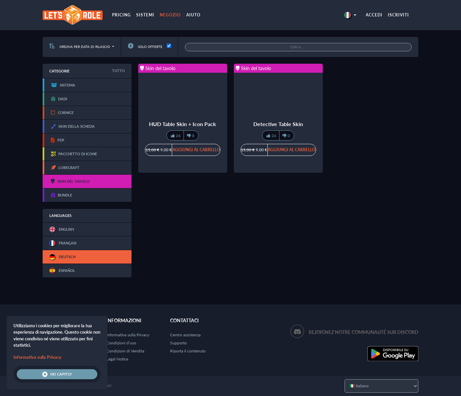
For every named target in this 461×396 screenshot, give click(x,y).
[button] (350, 15)
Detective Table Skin (278, 124)
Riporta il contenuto (188, 350)
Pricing (121, 14)
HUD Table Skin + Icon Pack (182, 124)
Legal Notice (117, 358)
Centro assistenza (185, 334)
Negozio (170, 14)
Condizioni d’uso (121, 342)
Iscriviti (398, 14)
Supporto (178, 342)
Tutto (118, 70)
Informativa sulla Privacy (127, 334)
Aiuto (193, 14)
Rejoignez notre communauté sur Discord (363, 332)
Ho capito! (57, 374)
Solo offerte (145, 47)
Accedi (374, 14)
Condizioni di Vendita (125, 350)
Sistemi (145, 14)
